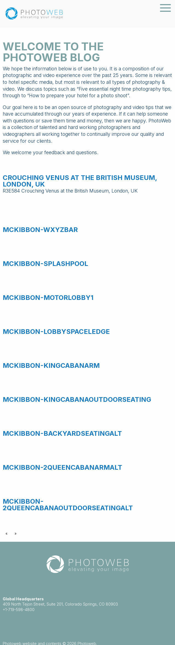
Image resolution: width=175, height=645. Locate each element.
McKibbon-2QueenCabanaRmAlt (62, 467)
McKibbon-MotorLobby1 (48, 298)
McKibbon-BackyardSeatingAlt (62, 433)
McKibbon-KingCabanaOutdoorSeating (77, 399)
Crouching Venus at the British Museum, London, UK (80, 181)
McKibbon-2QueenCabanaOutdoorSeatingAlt (68, 504)
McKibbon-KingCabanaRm (51, 365)
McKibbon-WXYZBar (40, 230)
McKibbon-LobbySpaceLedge (56, 332)
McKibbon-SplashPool (45, 264)
